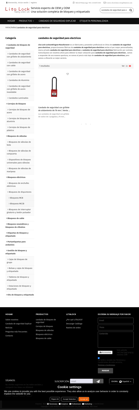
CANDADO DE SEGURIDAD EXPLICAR (57, 20)
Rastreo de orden (73, 328)
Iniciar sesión (23, 3)
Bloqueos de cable (44, 339)
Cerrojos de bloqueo (44, 326)
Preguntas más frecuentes (16, 335)
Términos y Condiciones (106, 365)
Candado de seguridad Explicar (15, 325)
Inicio (7, 27)
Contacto (9, 339)
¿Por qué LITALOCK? (74, 320)
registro (34, 3)
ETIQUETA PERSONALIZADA (94, 20)
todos (13, 27)
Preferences (75, 404)
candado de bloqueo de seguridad (46, 321)
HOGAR (11, 20)
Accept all (84, 399)
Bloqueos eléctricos (44, 335)
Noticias (8, 331)
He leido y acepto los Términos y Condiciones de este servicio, (111, 362)
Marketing (87, 404)
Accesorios (105, 352)
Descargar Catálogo (74, 324)
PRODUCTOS (25, 20)
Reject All (55, 399)
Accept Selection (69, 399)
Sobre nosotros (11, 320)
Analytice (63, 404)
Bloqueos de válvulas (45, 331)
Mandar (105, 371)
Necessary (52, 404)
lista (126, 66)
